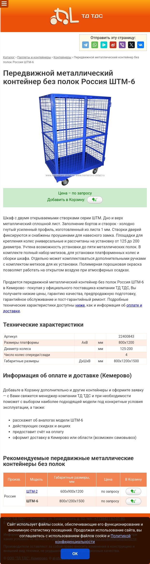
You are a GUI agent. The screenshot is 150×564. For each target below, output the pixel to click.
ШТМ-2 (32, 492)
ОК (75, 554)
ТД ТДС (74, 16)
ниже (80, 305)
